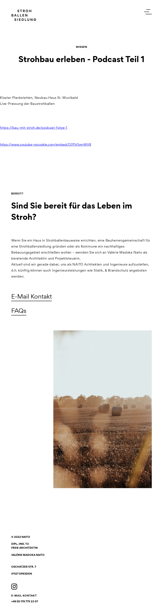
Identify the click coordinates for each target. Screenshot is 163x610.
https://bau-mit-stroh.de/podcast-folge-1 (33, 127)
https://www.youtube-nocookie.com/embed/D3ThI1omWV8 (45, 145)
